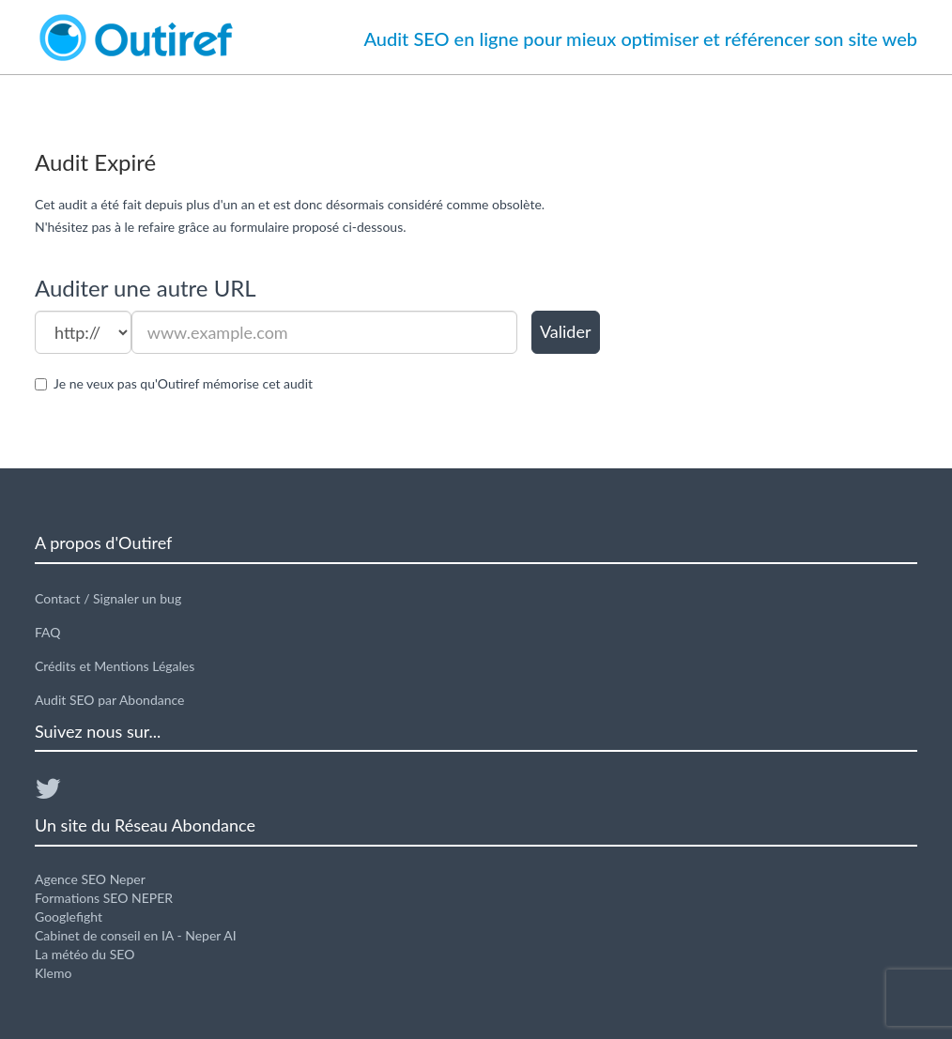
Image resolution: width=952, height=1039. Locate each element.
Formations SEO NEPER (104, 898)
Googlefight (68, 916)
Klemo (53, 973)
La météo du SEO (84, 954)
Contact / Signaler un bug (108, 598)
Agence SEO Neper (90, 879)
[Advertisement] (779, 301)
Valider (565, 331)
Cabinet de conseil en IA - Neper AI (136, 935)
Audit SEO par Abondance (110, 700)
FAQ (48, 632)
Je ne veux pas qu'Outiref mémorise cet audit (183, 383)
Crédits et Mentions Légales (114, 666)
